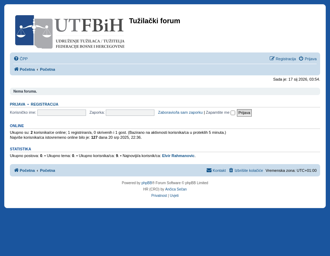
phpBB (146, 183)
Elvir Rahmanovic (178, 156)
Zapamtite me (220, 112)
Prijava (17, 104)
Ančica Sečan (176, 189)
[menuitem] (20, 59)
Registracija (44, 104)
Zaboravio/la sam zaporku (180, 112)
